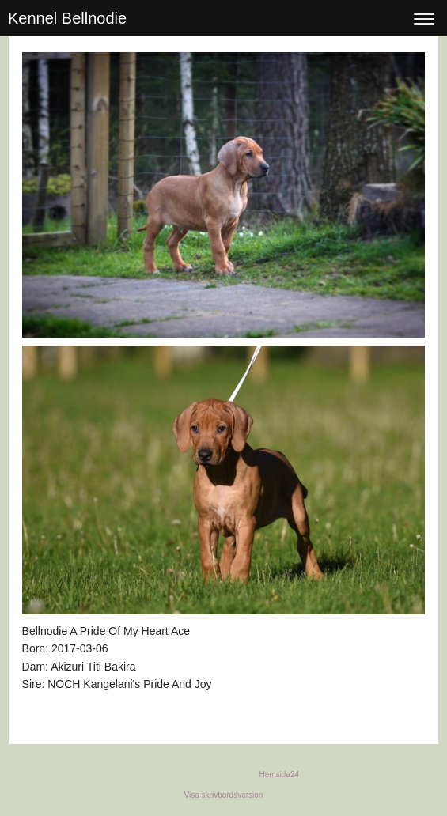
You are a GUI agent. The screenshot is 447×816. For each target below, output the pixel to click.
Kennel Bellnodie (67, 18)
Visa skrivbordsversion (223, 795)
